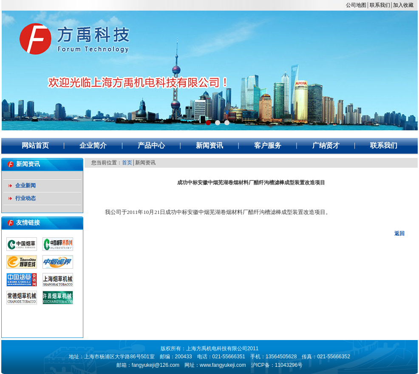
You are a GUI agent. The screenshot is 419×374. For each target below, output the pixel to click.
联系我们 (380, 5)
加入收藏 (403, 5)
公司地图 (356, 5)
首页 (127, 163)
